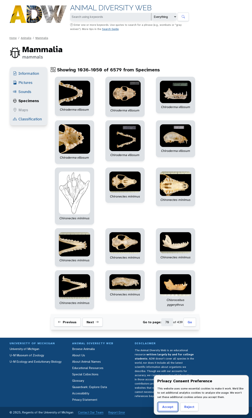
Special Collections (85, 374)
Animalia (26, 38)
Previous (67, 322)
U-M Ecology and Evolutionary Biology (35, 362)
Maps (20, 110)
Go (190, 322)
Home (13, 38)
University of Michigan (24, 349)
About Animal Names (86, 362)
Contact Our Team (90, 412)
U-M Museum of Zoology (27, 355)
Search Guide (110, 29)
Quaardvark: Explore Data (89, 387)
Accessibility (80, 393)
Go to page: (152, 322)
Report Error (116, 412)
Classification (27, 119)
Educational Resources (87, 368)
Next (93, 322)
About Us (78, 355)
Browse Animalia (83, 349)
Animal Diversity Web (111, 8)
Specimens (26, 101)
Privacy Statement (84, 400)
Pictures (22, 82)
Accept (167, 407)
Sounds (22, 92)
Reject (189, 407)
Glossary (78, 381)
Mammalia (41, 38)
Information (26, 73)
